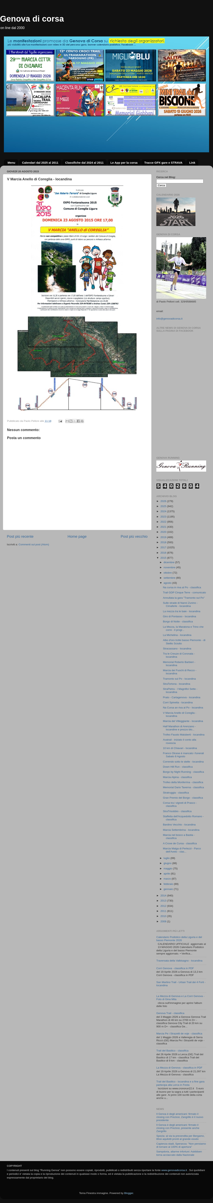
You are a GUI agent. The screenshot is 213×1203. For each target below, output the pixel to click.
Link (192, 162)
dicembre (169, 562)
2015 (163, 557)
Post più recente (20, 536)
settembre (170, 577)
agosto (168, 582)
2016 (163, 552)
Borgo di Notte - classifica (178, 621)
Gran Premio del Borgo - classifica (183, 797)
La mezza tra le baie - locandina (181, 611)
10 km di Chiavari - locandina (180, 748)
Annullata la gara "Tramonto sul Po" (184, 597)
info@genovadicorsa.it (169, 318)
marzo (168, 878)
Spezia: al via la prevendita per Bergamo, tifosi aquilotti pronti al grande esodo (180, 1137)
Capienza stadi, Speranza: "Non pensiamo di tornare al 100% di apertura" (181, 1145)
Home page (77, 536)
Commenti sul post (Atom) (34, 544)
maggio (168, 868)
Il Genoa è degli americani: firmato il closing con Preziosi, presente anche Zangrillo (177, 1128)
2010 (163, 916)
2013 (163, 900)
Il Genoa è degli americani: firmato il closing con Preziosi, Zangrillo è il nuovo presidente (179, 1117)
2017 (163, 547)
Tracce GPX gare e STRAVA (163, 162)
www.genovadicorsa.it (174, 1170)
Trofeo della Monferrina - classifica (183, 782)
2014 (163, 895)
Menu (11, 162)
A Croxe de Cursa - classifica (180, 843)
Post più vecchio (134, 536)
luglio (167, 858)
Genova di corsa (32, 18)
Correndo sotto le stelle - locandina (183, 761)
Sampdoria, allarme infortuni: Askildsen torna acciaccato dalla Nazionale (179, 1153)
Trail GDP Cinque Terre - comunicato (184, 592)
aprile (167, 873)
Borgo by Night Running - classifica (183, 771)
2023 (163, 516)
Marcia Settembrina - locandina (181, 829)
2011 (163, 911)
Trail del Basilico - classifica (172, 1050)
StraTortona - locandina (176, 683)
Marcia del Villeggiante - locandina (183, 721)
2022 (163, 521)
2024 (163, 511)
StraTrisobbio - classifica (177, 811)
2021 (163, 526)
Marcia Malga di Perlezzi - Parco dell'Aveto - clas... (182, 850)
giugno (168, 863)
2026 (163, 501)
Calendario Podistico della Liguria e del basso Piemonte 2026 (179, 939)
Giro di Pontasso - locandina (179, 616)
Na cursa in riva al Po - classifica (182, 587)
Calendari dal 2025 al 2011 (40, 162)
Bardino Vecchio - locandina (179, 824)
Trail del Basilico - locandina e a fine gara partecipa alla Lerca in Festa (180, 1083)
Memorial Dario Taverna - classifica (183, 787)
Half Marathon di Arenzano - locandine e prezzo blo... (179, 728)
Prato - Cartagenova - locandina (181, 697)
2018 (163, 542)
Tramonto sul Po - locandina (179, 678)
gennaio (169, 889)
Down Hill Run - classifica (178, 766)
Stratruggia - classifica (176, 792)
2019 (163, 537)
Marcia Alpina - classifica (177, 777)
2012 (163, 905)
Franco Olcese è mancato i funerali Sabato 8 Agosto (183, 755)
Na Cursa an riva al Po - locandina (183, 707)
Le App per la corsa (124, 162)
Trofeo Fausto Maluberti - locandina (184, 734)
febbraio (169, 884)
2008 (163, 921)
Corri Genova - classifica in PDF (175, 968)
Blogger (128, 1193)
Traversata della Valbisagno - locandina (179, 960)
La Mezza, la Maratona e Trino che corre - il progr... (183, 628)
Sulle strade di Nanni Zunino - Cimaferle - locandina (180, 604)
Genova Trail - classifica (170, 1013)
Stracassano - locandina (177, 648)
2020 (163, 531)
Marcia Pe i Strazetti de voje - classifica (179, 1033)
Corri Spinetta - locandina (178, 702)
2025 (163, 506)
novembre (170, 567)
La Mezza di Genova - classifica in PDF (179, 1067)
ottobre (168, 572)
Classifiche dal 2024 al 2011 (84, 162)
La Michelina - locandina (177, 635)
